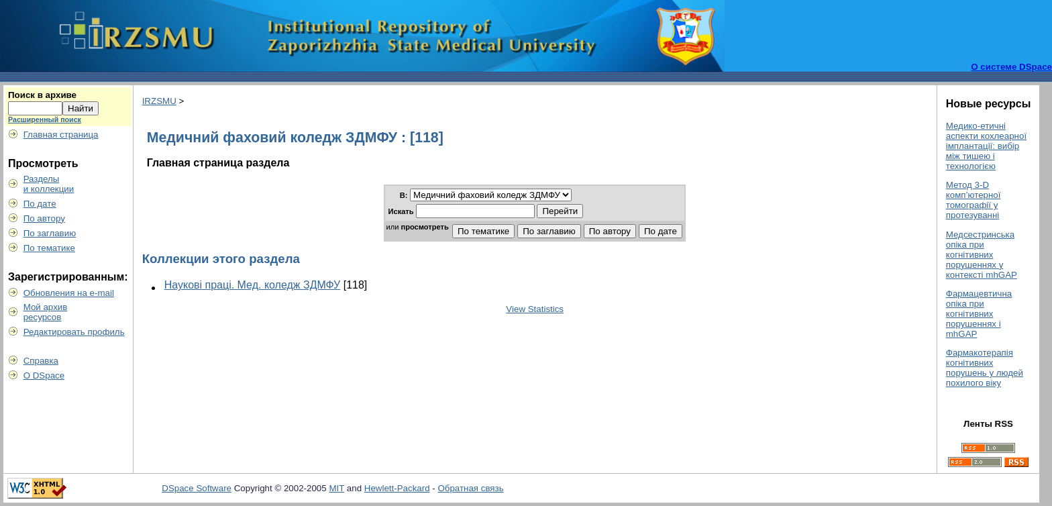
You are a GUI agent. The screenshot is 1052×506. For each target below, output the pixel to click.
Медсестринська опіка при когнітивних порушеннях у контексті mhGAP (981, 255)
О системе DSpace (1011, 67)
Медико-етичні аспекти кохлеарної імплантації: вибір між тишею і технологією (986, 146)
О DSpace (44, 375)
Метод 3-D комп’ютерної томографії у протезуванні (973, 200)
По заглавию (49, 233)
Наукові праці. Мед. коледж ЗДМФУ (252, 285)
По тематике (49, 248)
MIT (336, 488)
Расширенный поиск (44, 119)
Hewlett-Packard (397, 488)
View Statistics (535, 309)
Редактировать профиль (74, 332)
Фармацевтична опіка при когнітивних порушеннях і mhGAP (979, 314)
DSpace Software (196, 488)
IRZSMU (159, 101)
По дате (39, 204)
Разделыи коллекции (48, 184)
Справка (40, 361)
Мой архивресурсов (45, 312)
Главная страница (61, 135)
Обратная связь (470, 488)
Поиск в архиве (42, 95)
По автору (44, 218)
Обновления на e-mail (68, 293)
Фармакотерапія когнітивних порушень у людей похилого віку (984, 368)
